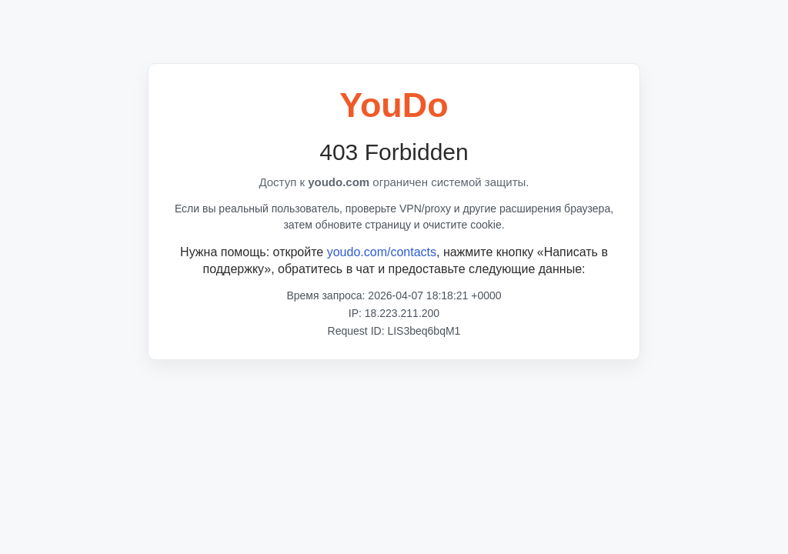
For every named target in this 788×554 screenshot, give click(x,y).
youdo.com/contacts (381, 252)
